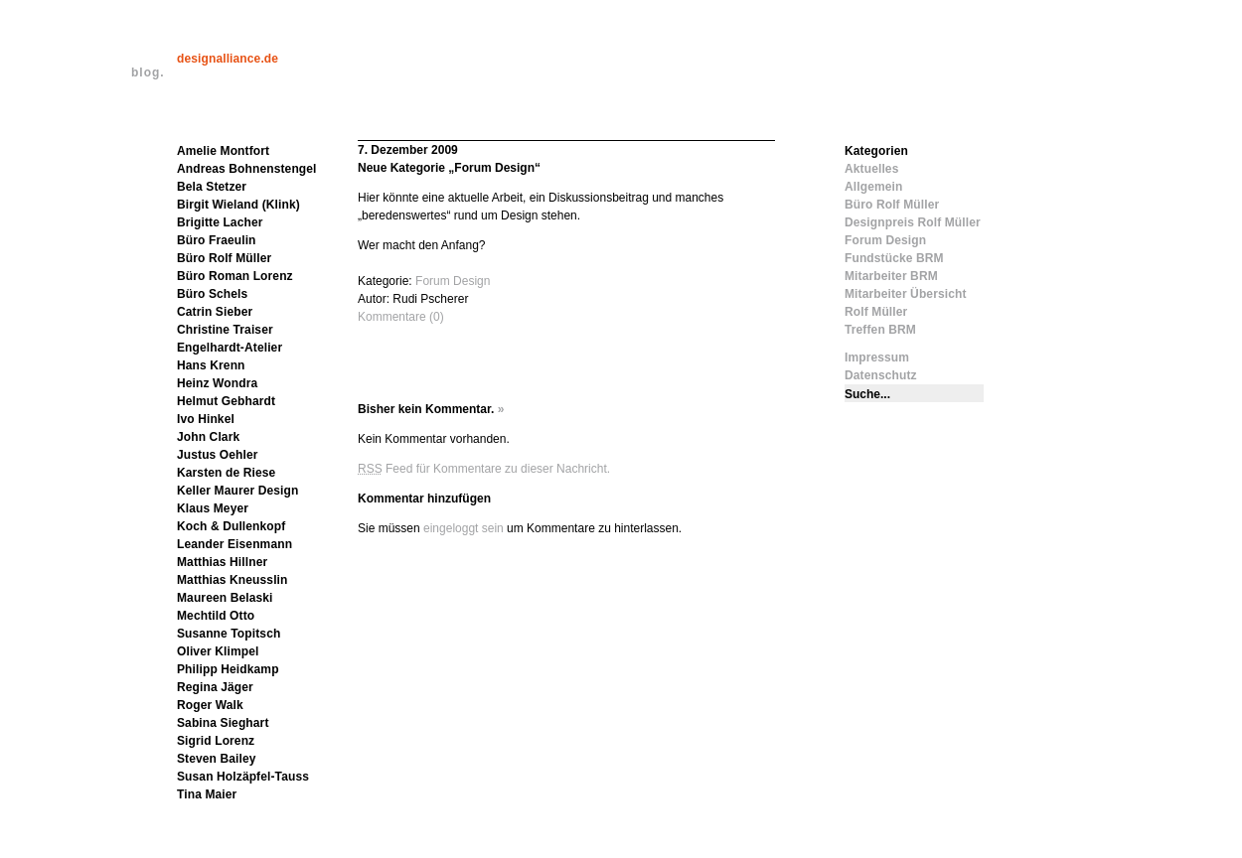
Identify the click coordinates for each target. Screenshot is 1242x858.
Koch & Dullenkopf (231, 526)
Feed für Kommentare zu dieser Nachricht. (484, 469)
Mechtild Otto (215, 616)
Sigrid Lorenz (215, 741)
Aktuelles (871, 169)
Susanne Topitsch (228, 634)
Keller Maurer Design (237, 491)
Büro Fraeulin (216, 240)
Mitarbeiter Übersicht (906, 294)
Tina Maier (206, 794)
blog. (148, 72)
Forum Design (452, 281)
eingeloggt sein (463, 528)
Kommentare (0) (401, 317)
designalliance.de (227, 59)
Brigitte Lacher (220, 222)
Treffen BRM (880, 330)
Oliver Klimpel (217, 651)
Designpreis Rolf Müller (913, 222)
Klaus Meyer (212, 508)
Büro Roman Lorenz (235, 276)
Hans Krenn (211, 365)
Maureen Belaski (225, 598)
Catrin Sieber (214, 312)
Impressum (877, 357)
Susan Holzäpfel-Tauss (243, 777)
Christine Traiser (225, 330)
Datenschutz (881, 375)
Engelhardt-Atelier (229, 348)
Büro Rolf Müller (224, 258)
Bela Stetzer (211, 187)
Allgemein (873, 187)
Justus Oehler (217, 455)
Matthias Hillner (222, 562)
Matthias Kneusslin (232, 580)
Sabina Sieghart (223, 723)
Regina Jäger (215, 687)
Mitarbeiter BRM (891, 276)
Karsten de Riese (226, 473)
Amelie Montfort (223, 151)
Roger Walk (210, 705)
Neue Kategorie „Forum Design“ (449, 168)
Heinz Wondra (217, 383)
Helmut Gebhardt (226, 401)
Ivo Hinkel (205, 419)
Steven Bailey (216, 759)
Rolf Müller (876, 312)
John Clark (208, 437)
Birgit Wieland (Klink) (238, 205)
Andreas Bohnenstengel (247, 169)
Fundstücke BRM (894, 258)
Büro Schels (212, 294)
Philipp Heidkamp (228, 669)
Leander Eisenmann (234, 544)
